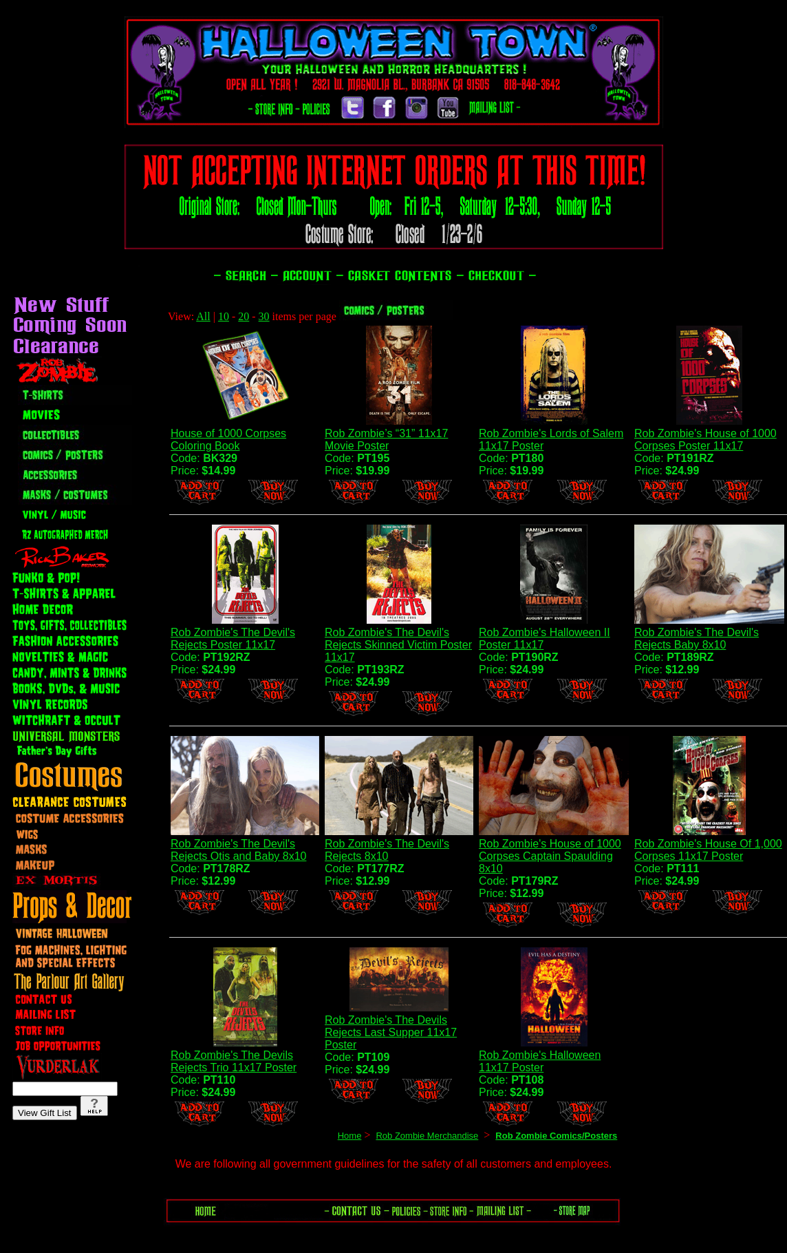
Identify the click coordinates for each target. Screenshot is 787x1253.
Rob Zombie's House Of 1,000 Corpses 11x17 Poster (708, 850)
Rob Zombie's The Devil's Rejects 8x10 (387, 850)
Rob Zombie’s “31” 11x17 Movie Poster (386, 440)
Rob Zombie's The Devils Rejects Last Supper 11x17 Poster (391, 1032)
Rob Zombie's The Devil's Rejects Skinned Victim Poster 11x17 (398, 644)
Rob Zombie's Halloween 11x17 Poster (540, 1061)
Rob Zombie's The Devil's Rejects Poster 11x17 (233, 638)
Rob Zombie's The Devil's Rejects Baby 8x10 (696, 638)
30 (264, 316)
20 (243, 316)
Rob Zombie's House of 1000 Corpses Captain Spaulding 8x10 (550, 856)
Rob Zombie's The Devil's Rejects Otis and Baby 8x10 (238, 850)
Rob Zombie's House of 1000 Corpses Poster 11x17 (705, 440)
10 (223, 316)
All (203, 316)
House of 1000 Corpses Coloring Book (228, 440)
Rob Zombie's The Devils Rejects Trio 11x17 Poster (234, 1061)
